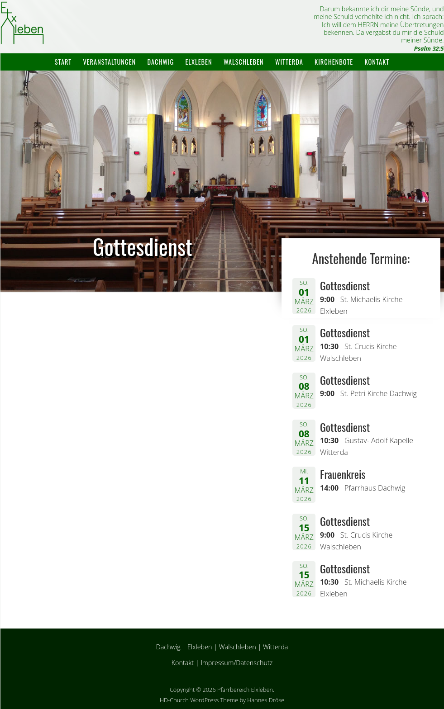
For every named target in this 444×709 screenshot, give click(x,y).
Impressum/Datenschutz (236, 662)
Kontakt (377, 61)
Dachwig (160, 61)
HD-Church (174, 700)
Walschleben (244, 61)
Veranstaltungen (109, 61)
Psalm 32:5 (429, 48)
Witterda (289, 61)
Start (63, 61)
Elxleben (199, 61)
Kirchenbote (334, 61)
